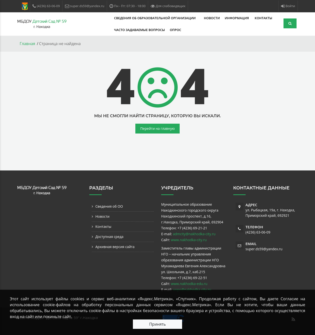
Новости (174, 18)
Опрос (137, 30)
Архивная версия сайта (115, 246)
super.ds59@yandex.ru (264, 248)
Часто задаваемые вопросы (101, 30)
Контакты (225, 18)
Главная (27, 43)
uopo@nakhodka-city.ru (192, 289)
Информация (199, 18)
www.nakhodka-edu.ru (189, 283)
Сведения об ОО (109, 206)
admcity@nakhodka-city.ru (194, 233)
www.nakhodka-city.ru (188, 239)
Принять (157, 324)
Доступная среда (109, 236)
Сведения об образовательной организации (117, 18)
